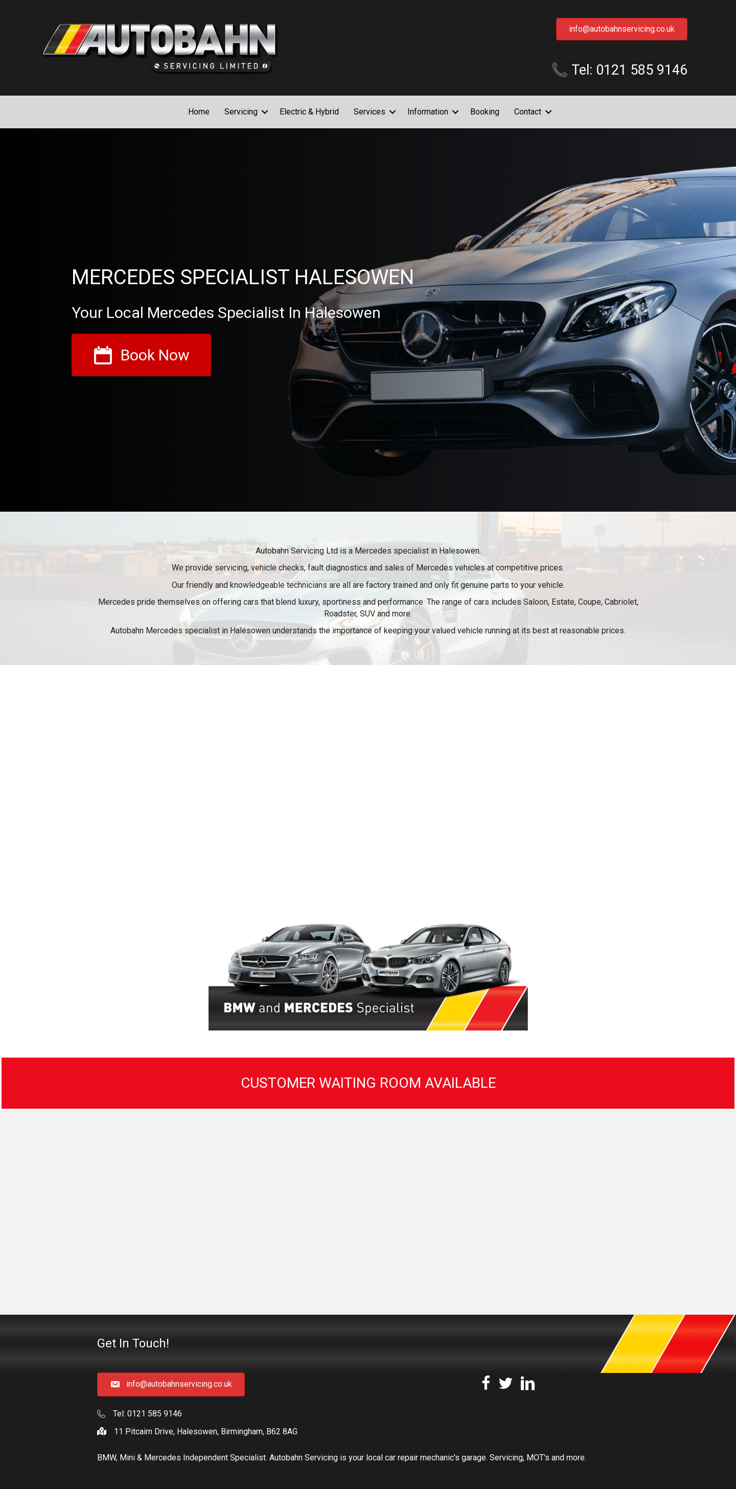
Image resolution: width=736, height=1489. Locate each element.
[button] (265, 112)
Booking (484, 112)
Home (199, 112)
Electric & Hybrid (309, 112)
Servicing (241, 112)
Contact (527, 112)
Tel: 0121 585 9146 (147, 1413)
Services (369, 112)
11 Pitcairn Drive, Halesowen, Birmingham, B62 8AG (205, 1431)
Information (427, 112)
